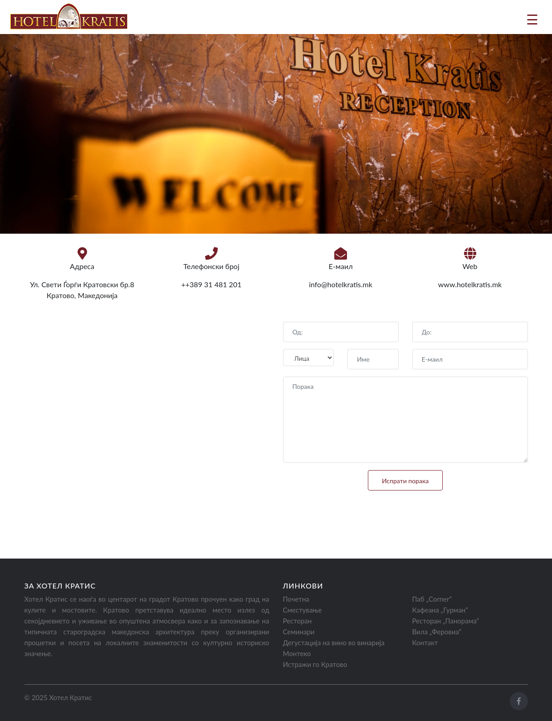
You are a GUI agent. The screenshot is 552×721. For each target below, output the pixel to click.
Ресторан (297, 621)
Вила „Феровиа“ (437, 632)
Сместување (302, 610)
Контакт (425, 642)
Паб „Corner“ (432, 599)
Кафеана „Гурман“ (440, 610)
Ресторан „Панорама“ (445, 621)
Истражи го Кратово (315, 664)
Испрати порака (405, 481)
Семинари (299, 632)
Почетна (296, 599)
